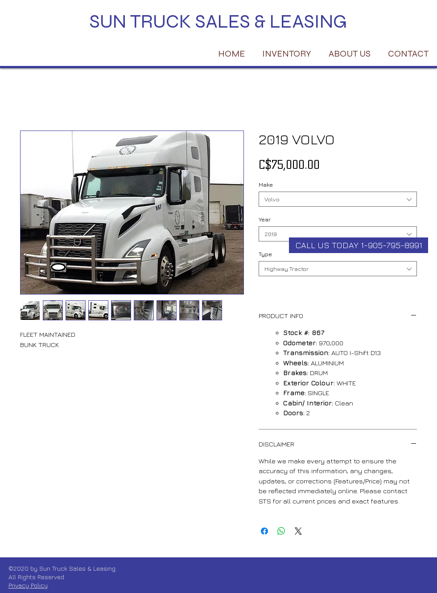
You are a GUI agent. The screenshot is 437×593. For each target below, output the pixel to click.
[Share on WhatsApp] (281, 531)
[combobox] (338, 199)
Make (266, 184)
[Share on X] (298, 531)
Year (265, 219)
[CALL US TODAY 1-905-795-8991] (358, 245)
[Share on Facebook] (264, 531)
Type (265, 254)
